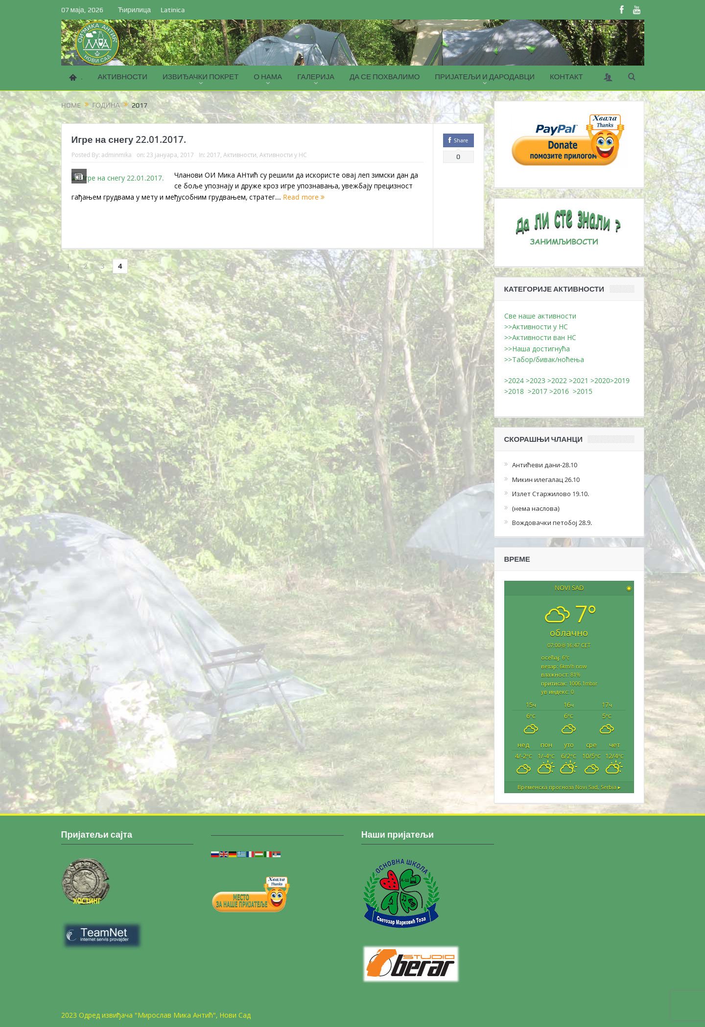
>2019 (620, 380)
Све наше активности (540, 315)
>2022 (557, 380)
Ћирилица (134, 10)
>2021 (578, 380)
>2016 (561, 391)
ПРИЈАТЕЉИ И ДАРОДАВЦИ (485, 76)
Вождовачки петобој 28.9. (552, 522)
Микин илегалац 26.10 (546, 479)
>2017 (538, 391)
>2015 (584, 391)
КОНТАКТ (566, 76)
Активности (240, 155)
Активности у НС (283, 155)
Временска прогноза (569, 786)
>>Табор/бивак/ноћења (544, 359)
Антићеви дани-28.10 (544, 464)
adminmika (116, 155)
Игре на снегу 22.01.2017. (129, 139)
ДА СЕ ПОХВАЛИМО (385, 76)
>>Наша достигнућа (537, 348)
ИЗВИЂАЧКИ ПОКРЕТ (200, 76)
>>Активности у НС (536, 326)
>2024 (514, 380)
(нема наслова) (536, 508)
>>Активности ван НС (540, 337)
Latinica (173, 10)
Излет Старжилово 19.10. (550, 493)
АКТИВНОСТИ (122, 76)
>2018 (516, 391)
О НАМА (268, 76)
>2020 (600, 380)
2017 (213, 155)
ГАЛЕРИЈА (315, 76)
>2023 (535, 380)
